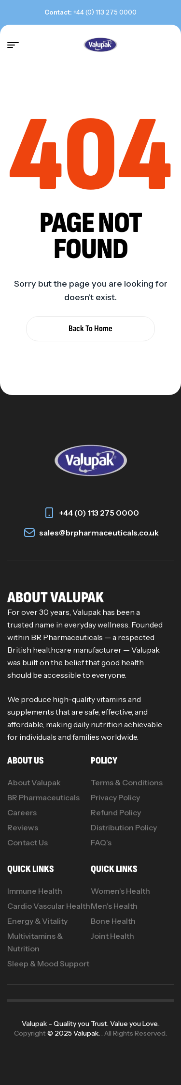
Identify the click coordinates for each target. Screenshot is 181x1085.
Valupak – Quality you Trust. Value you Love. (90, 1023)
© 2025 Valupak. (74, 1033)
